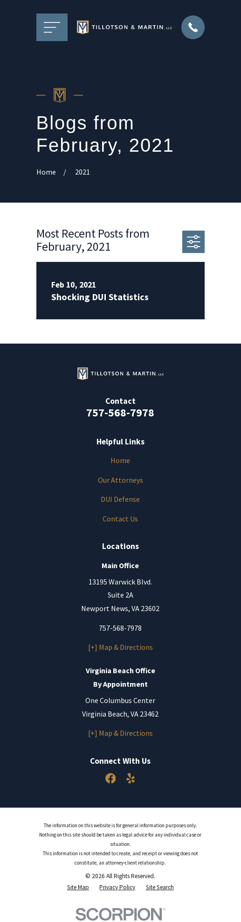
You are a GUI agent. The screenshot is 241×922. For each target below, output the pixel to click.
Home (120, 460)
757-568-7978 (120, 412)
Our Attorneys (120, 480)
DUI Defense (120, 499)
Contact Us (120, 518)
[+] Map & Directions (120, 647)
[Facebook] (110, 778)
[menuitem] (78, 887)
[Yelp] (130, 778)
